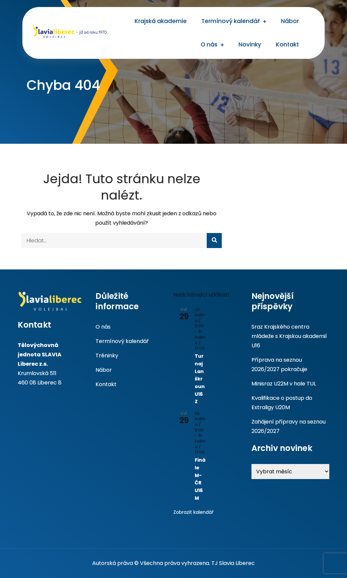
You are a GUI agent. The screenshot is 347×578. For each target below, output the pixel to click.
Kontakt (287, 44)
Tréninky (107, 355)
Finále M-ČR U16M (200, 479)
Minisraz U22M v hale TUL (283, 383)
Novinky (249, 44)
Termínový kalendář (230, 21)
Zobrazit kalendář (193, 512)
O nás (209, 44)
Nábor (290, 21)
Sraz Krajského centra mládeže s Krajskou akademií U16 (289, 336)
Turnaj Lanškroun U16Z (200, 379)
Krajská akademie (161, 21)
